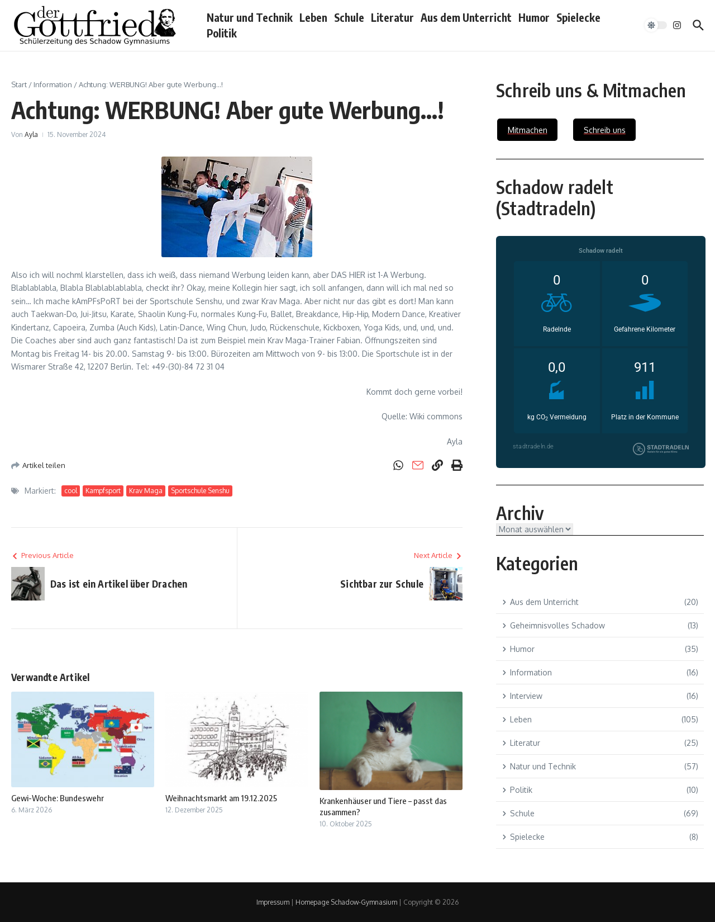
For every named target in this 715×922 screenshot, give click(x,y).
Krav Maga (146, 490)
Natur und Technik (250, 17)
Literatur (392, 17)
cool (70, 490)
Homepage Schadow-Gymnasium (346, 902)
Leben (313, 17)
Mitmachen (527, 130)
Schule (349, 17)
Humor (534, 17)
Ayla (31, 134)
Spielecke (578, 17)
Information (53, 84)
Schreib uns (605, 130)
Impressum (272, 902)
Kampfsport (103, 490)
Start (19, 84)
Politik (222, 33)
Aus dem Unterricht (466, 17)
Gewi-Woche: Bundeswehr (57, 798)
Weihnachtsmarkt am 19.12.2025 (221, 798)
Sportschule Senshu (200, 490)
